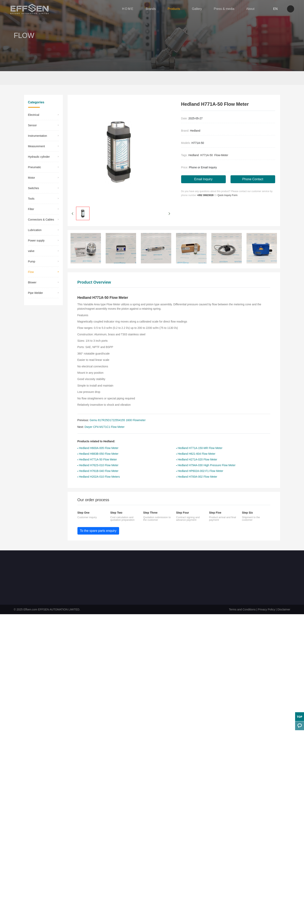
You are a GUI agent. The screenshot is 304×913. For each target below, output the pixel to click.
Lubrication (35, 248)
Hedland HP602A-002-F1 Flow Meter (200, 489)
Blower (32, 300)
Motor (31, 196)
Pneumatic (34, 185)
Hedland (195, 149)
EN (270, 9)
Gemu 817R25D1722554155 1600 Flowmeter (118, 438)
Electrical (33, 133)
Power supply (36, 258)
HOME (124, 9)
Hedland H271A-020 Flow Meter (197, 477)
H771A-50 (206, 173)
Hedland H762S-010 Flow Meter (99, 483)
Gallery (193, 9)
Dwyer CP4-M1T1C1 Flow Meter (104, 445)
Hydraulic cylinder (39, 175)
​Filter (31, 227)
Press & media (220, 9)
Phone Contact (252, 197)
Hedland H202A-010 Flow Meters (99, 495)
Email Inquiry (203, 197)
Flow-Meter (221, 173)
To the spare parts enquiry (98, 549)
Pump (31, 279)
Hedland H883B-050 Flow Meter (99, 472)
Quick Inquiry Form (227, 214)
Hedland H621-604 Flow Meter (197, 472)
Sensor (32, 143)
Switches (33, 206)
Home (31, 78)
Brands (147, 9)
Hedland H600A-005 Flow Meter (99, 466)
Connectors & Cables (41, 238)
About (246, 9)
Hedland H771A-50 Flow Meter (98, 477)
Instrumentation (37, 154)
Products (170, 9)
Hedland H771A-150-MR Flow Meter (200, 466)
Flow (55, 78)
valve (31, 269)
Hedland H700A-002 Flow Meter (197, 495)
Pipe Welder (35, 311)
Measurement (36, 164)
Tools (31, 217)
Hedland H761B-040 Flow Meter (99, 489)
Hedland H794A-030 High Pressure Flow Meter (207, 483)
